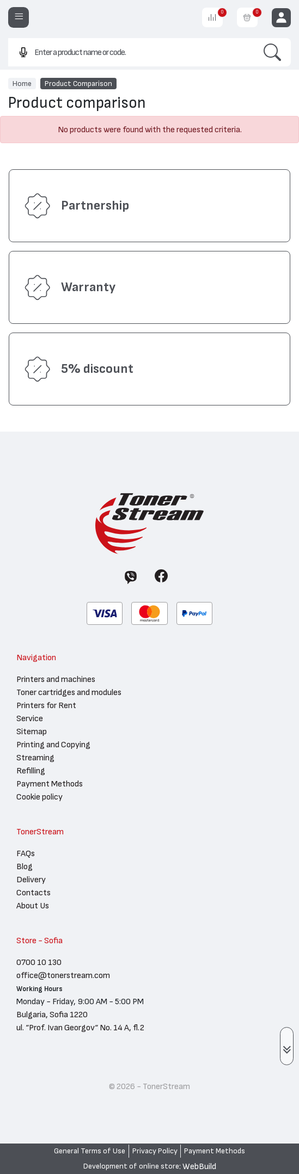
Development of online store (131, 1166)
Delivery (31, 879)
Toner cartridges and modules (68, 692)
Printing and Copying (53, 744)
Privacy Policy (155, 1151)
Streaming (35, 757)
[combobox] (131, 52)
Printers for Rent (46, 705)
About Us (32, 905)
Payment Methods (49, 783)
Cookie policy (39, 796)
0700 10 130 (39, 962)
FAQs (25, 853)
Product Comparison (78, 83)
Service (29, 718)
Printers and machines (55, 679)
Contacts (33, 892)
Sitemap (31, 731)
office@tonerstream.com (63, 975)
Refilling (30, 770)
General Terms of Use (89, 1151)
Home (22, 83)
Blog (24, 866)
